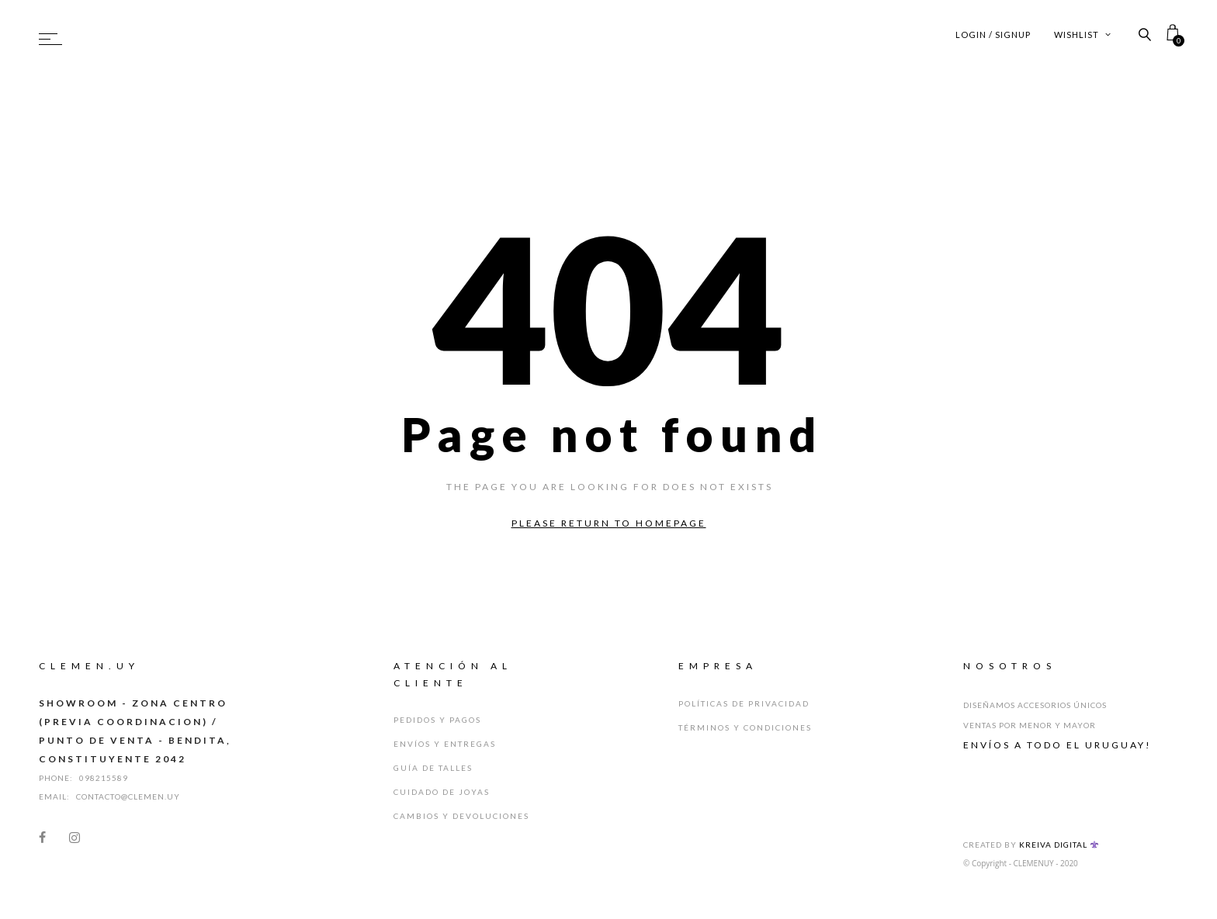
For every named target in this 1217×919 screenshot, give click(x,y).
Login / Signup (993, 34)
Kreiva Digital (1058, 844)
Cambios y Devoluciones (461, 816)
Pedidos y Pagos (437, 719)
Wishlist (1082, 34)
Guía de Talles (433, 767)
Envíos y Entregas (445, 743)
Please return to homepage (608, 523)
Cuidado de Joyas (442, 791)
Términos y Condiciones (745, 727)
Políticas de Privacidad (744, 703)
